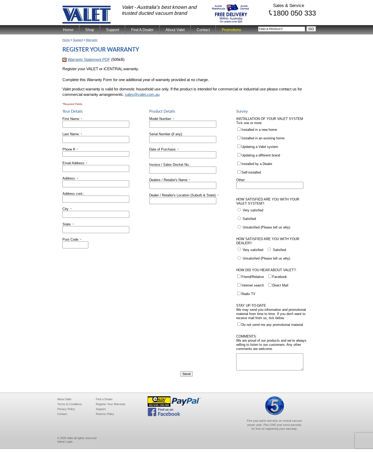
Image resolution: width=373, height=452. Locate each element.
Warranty (92, 40)
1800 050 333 (294, 13)
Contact (203, 29)
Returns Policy (105, 417)
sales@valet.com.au (142, 94)
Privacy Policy (66, 412)
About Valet (175, 29)
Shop (89, 29)
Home (68, 29)
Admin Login (65, 445)
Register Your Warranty (110, 407)
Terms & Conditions (69, 407)
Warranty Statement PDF (89, 59)
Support (112, 29)
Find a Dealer (104, 402)
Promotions (231, 29)
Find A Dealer (142, 29)
